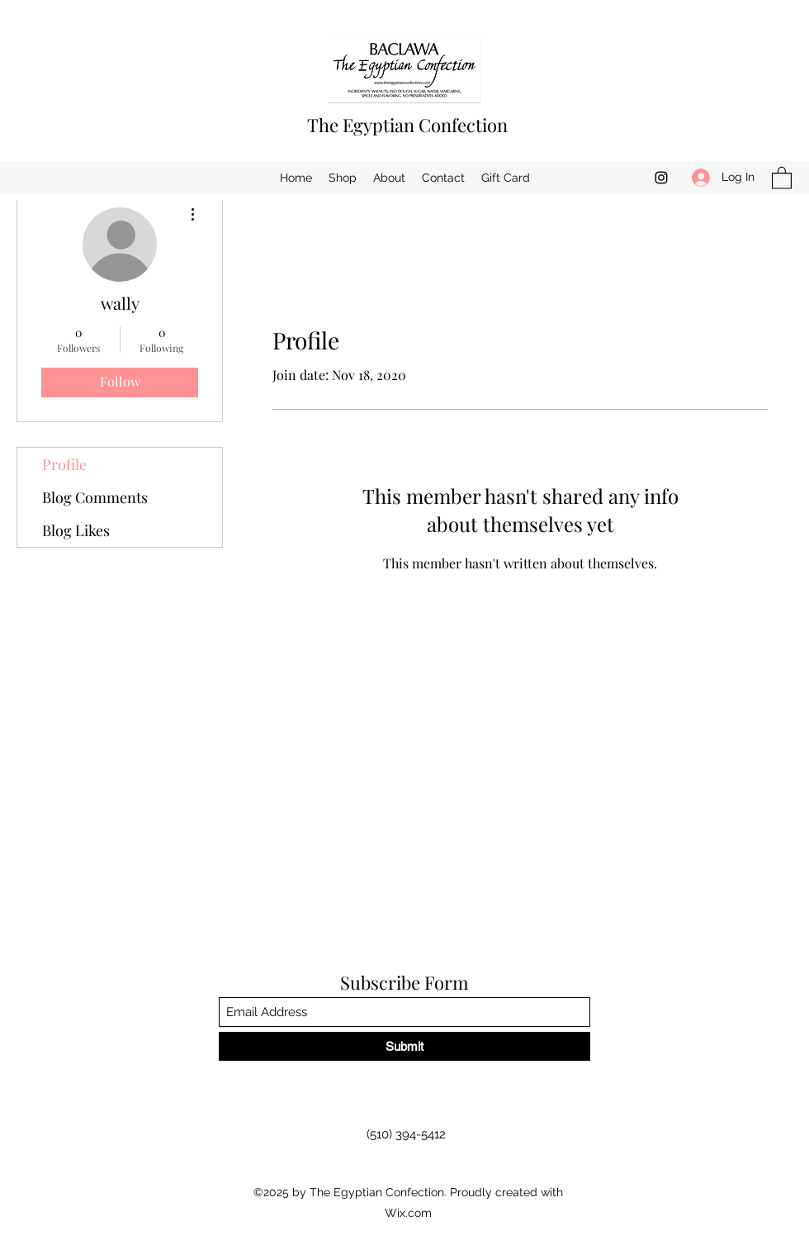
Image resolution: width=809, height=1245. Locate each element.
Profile (64, 464)
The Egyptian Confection (407, 124)
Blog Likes (76, 530)
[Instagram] (661, 177)
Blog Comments (95, 497)
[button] (782, 177)
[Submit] (404, 1046)
